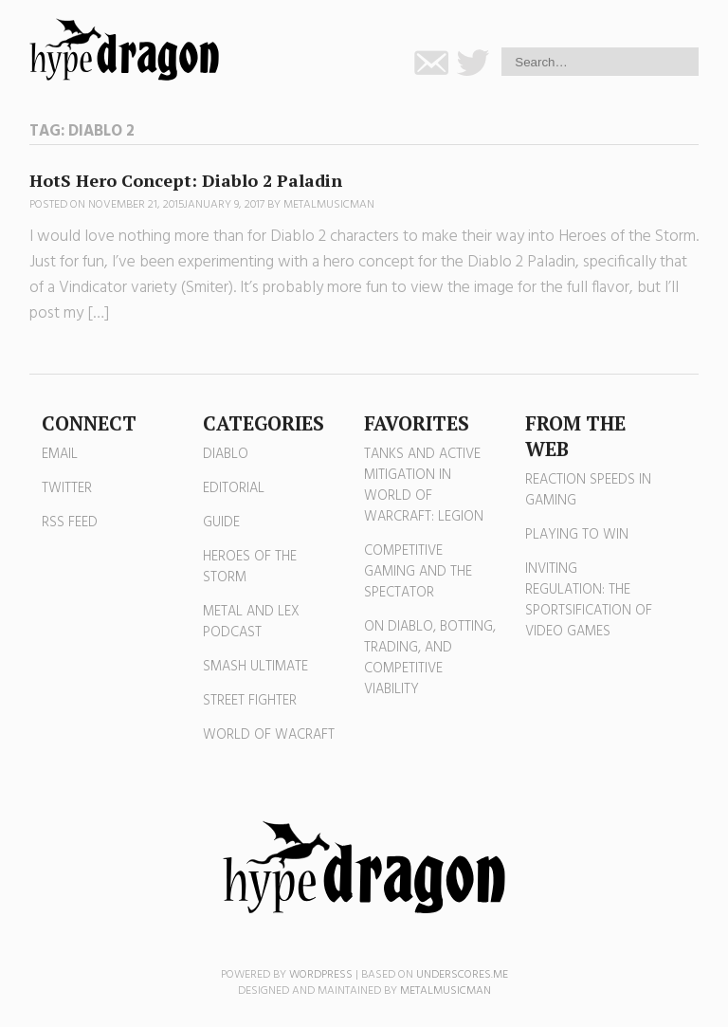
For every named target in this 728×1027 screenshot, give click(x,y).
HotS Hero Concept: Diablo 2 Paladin (185, 180)
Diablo (225, 454)
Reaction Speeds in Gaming (588, 490)
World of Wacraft (269, 735)
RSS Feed (70, 522)
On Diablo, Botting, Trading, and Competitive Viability (430, 658)
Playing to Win (576, 534)
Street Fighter (250, 700)
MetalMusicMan (328, 204)
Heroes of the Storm (250, 567)
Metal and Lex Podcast (251, 622)
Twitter (67, 488)
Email (60, 454)
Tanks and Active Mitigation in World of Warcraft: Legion (423, 485)
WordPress (321, 974)
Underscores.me (462, 974)
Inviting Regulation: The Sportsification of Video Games (588, 600)
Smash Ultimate (255, 666)
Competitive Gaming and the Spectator (418, 572)
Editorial (233, 488)
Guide (221, 522)
